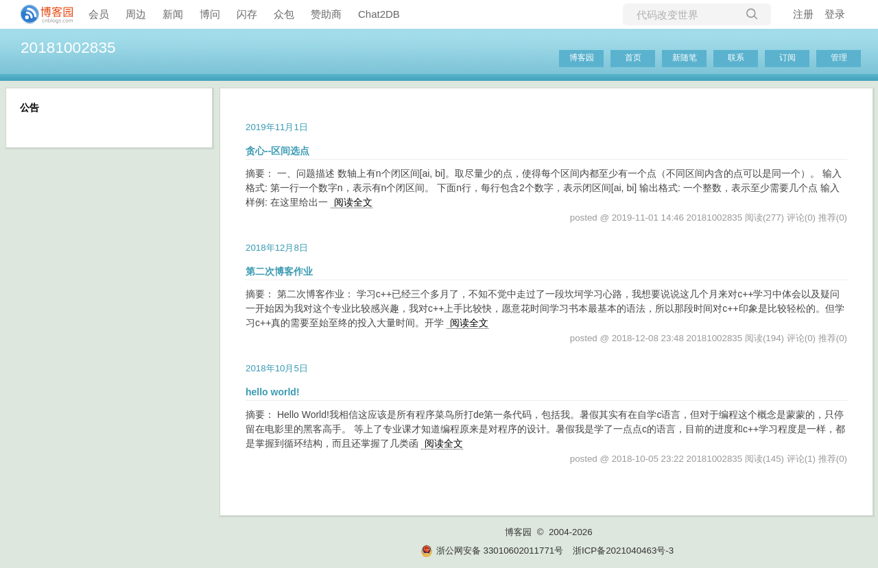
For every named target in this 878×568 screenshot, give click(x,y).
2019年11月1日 (277, 127)
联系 (736, 57)
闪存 (247, 14)
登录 (834, 14)
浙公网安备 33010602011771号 (491, 550)
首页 (633, 57)
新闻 (173, 14)
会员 (98, 14)
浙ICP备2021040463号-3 (623, 550)
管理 (839, 57)
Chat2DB (379, 14)
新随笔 (684, 57)
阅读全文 (353, 202)
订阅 (787, 57)
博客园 (581, 57)
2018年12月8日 (277, 248)
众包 (284, 14)
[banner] (41, 14)
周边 (136, 14)
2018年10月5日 (277, 368)
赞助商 (326, 14)
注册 (803, 14)
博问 (210, 14)
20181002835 (68, 47)
